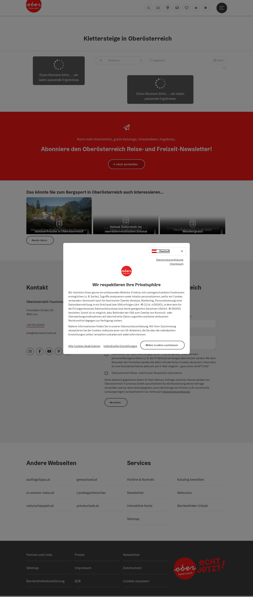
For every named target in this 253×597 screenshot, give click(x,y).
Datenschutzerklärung (169, 260)
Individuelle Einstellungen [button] (120, 346)
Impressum (176, 264)
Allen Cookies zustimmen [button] (165, 344)
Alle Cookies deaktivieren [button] (84, 346)
